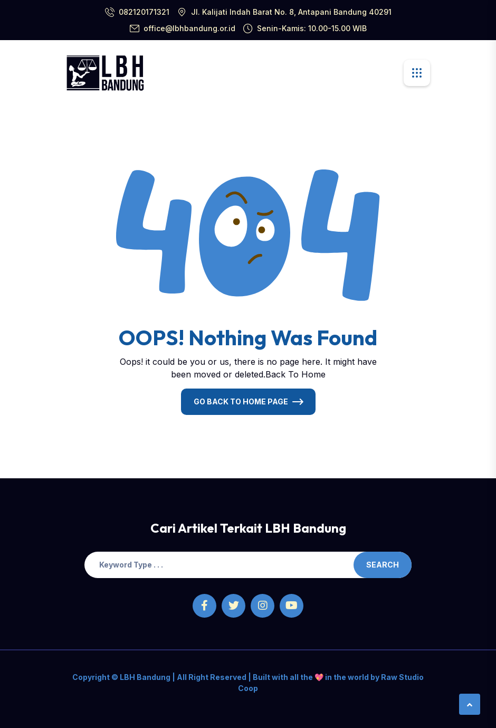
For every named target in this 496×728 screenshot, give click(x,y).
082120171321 (144, 11)
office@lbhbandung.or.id (189, 28)
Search (382, 564)
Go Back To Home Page (241, 401)
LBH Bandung (144, 677)
